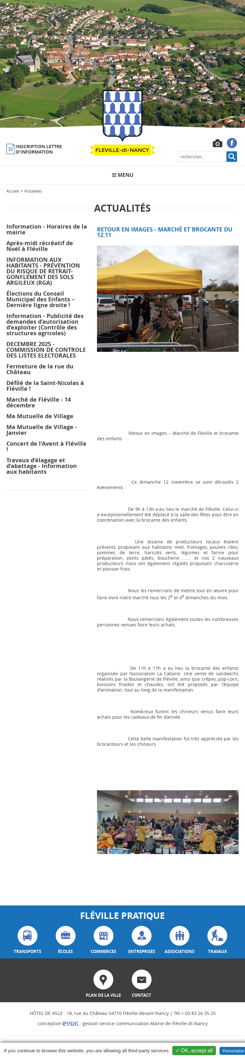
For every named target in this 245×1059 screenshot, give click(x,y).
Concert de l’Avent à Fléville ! (46, 446)
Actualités (33, 190)
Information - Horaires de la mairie (46, 229)
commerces (103, 940)
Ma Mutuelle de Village (39, 416)
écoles (66, 940)
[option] (122, 64)
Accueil (12, 190)
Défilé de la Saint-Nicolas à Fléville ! (45, 386)
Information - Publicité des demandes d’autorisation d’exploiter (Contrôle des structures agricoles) (45, 324)
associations (179, 940)
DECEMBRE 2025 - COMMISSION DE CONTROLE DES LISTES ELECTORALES (46, 349)
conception (58, 1023)
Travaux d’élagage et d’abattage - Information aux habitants (41, 466)
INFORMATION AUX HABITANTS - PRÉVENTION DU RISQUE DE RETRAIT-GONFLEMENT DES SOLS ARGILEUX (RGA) (43, 271)
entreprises (141, 940)
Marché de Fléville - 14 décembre (38, 402)
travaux (217, 940)
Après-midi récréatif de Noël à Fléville (39, 246)
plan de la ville (103, 984)
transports (27, 940)
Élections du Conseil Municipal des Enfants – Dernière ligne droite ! (40, 299)
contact (142, 984)
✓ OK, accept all (194, 1050)
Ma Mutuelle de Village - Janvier (41, 430)
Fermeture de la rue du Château (39, 369)
